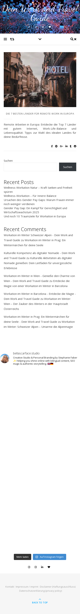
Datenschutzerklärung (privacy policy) (40, 590)
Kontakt (9, 586)
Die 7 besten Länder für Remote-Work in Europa (40, 113)
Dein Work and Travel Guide (40, 13)
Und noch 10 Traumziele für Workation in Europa (35, 216)
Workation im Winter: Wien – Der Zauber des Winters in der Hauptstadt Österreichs (37, 304)
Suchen (8, 160)
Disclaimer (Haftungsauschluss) (58, 586)
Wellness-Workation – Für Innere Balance (30, 196)
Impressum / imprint (27, 586)
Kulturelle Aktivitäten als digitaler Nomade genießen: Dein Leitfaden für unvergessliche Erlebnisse (38, 263)
